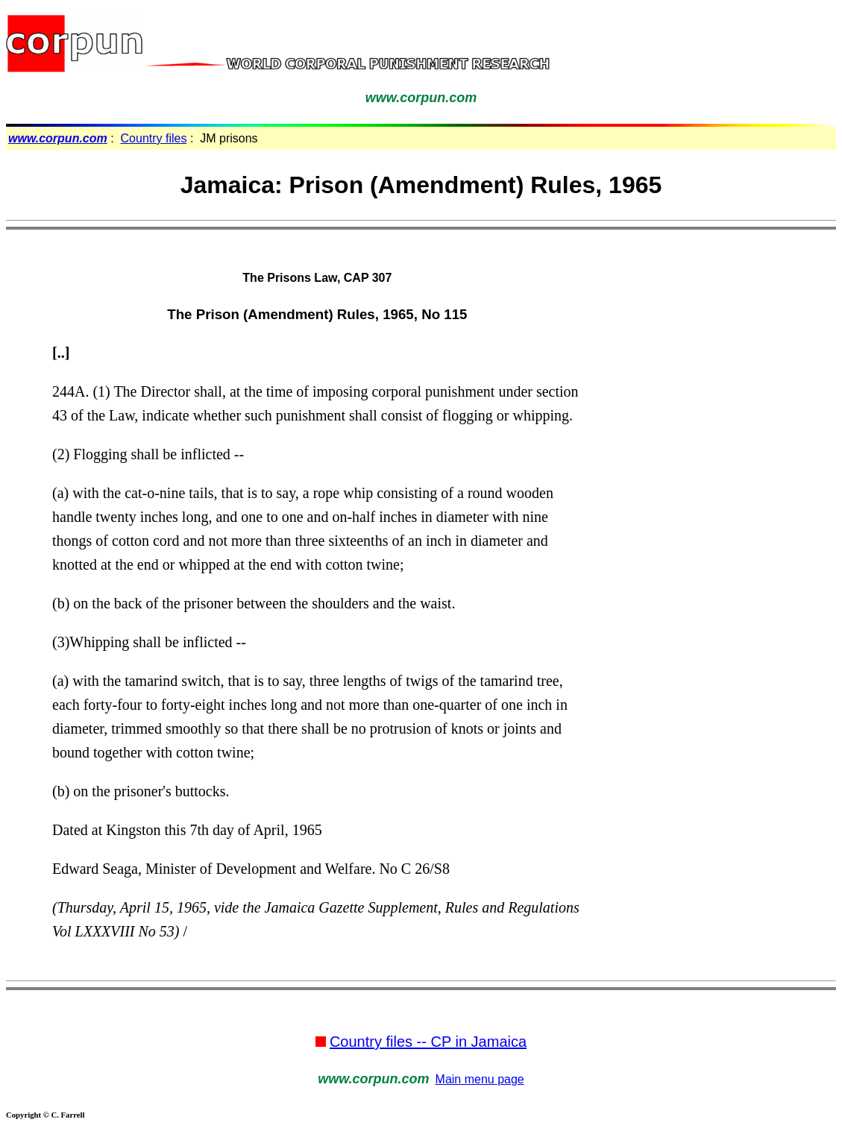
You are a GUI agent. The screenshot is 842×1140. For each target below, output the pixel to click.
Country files (154, 138)
